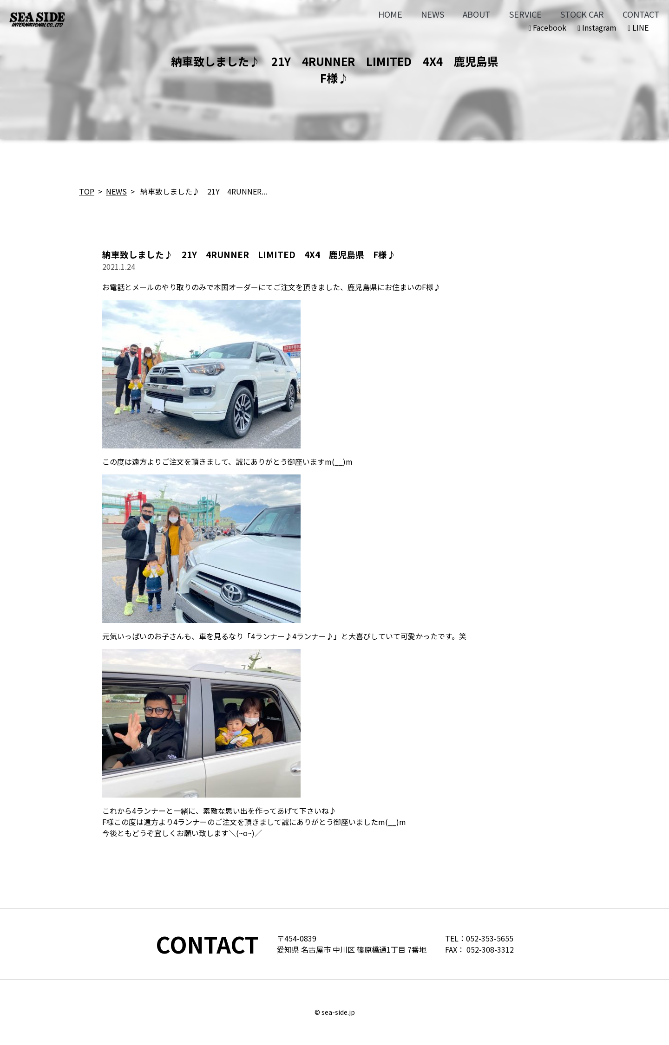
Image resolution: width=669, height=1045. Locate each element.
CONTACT (641, 14)
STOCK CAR (582, 14)
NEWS (432, 14)
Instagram (597, 27)
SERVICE (525, 14)
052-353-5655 (489, 938)
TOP (86, 191)
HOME (390, 14)
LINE (638, 27)
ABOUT (477, 14)
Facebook (547, 27)
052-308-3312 (490, 949)
